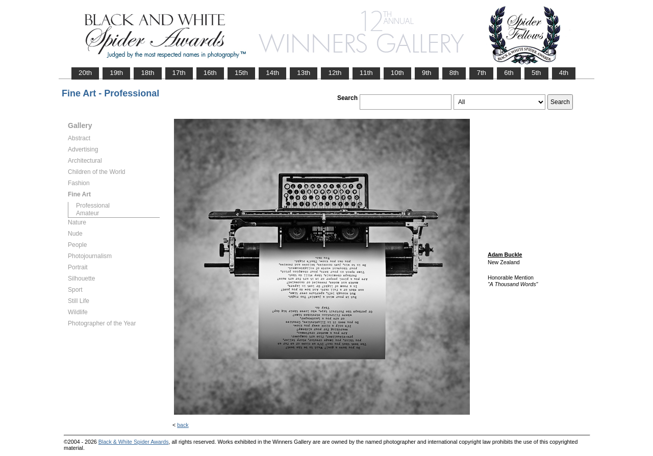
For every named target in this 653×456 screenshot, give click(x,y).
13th (303, 73)
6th (508, 73)
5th (536, 73)
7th (481, 73)
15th (241, 73)
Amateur (87, 213)
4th (564, 73)
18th (147, 73)
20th (85, 73)
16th (210, 73)
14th (272, 73)
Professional (93, 205)
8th (454, 73)
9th (426, 73)
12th (334, 73)
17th (179, 73)
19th (116, 73)
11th (366, 73)
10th (397, 73)
